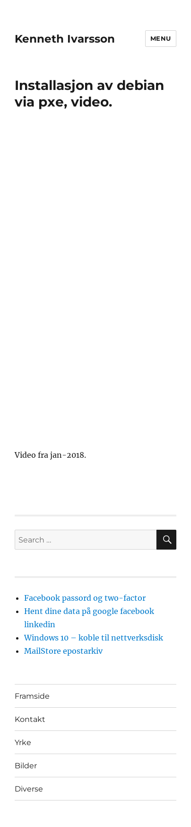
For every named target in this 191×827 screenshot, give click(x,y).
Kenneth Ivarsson (65, 38)
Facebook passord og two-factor (85, 598)
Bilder (26, 765)
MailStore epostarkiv (63, 651)
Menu (160, 38)
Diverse (29, 788)
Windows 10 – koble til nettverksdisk (93, 637)
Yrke (23, 742)
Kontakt (30, 719)
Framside (32, 696)
